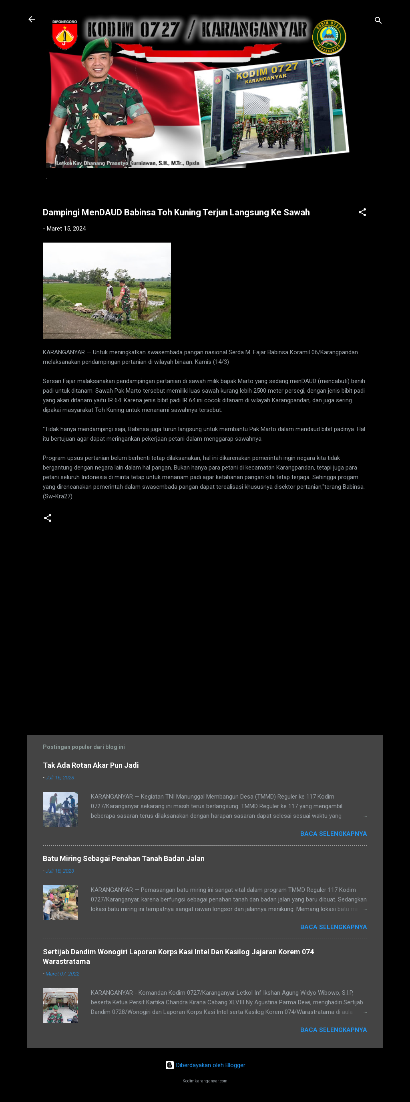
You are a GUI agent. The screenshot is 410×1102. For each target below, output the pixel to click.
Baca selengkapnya (333, 833)
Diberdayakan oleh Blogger (205, 1065)
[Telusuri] (378, 22)
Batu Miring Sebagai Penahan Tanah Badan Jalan (124, 858)
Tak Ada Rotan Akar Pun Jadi (91, 765)
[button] (362, 213)
